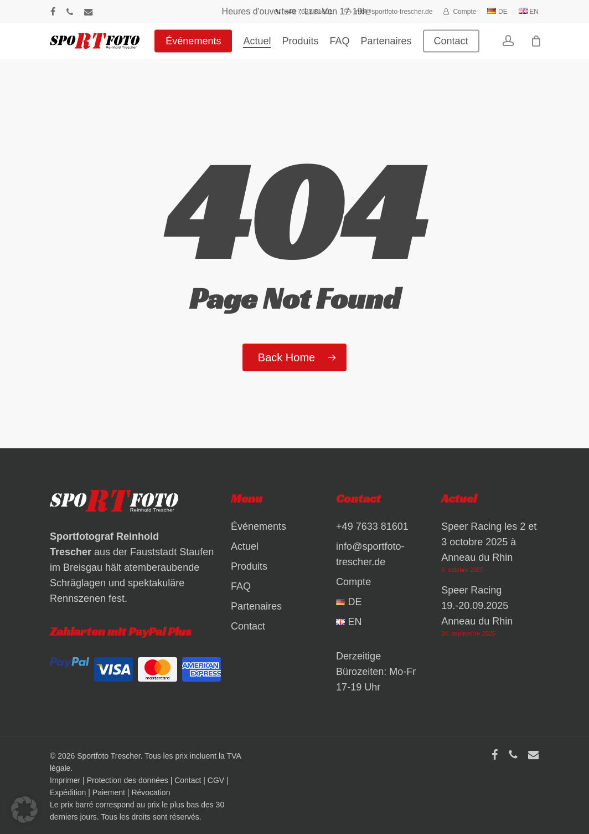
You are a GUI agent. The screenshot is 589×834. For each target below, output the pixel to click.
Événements (258, 526)
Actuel (245, 546)
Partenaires (256, 606)
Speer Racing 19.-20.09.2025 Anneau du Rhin (477, 606)
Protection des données (127, 780)
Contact (248, 626)
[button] (24, 809)
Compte (353, 581)
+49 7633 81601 (372, 526)
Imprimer (65, 780)
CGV (216, 780)
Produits (249, 566)
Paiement (108, 792)
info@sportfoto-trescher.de (370, 554)
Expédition (68, 792)
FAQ (241, 586)
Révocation (150, 792)
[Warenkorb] (543, 47)
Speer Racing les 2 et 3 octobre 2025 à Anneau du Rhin (488, 542)
